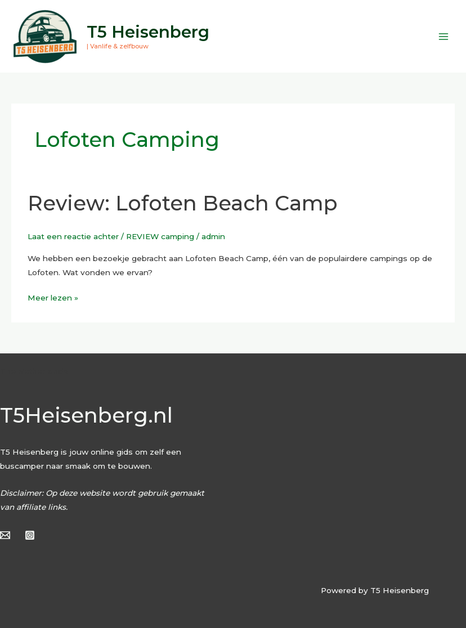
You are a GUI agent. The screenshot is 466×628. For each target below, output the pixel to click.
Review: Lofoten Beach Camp (183, 203)
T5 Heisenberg (148, 32)
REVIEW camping (160, 236)
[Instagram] (30, 535)
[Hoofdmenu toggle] (444, 36)
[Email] (5, 535)
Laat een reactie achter (73, 236)
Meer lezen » (53, 296)
